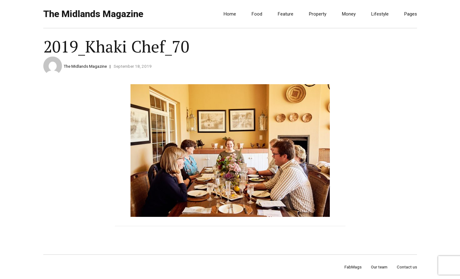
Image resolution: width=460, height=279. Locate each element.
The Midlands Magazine (93, 13)
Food (257, 14)
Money (349, 14)
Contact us (407, 266)
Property (317, 14)
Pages (410, 14)
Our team (379, 266)
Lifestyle (380, 14)
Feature (285, 14)
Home (230, 14)
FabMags (353, 266)
